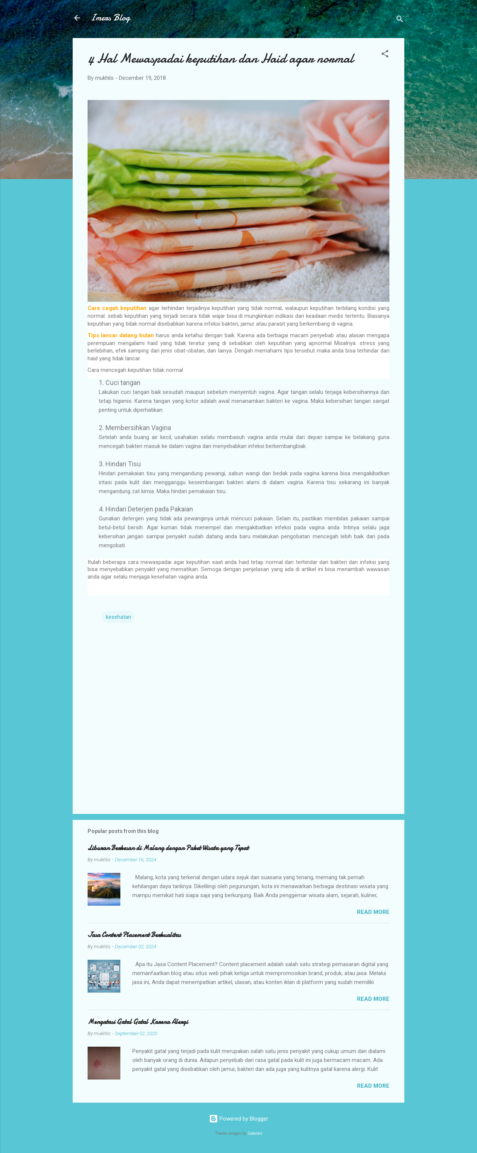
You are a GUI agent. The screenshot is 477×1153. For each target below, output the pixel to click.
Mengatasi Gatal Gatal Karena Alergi (138, 1022)
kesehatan (118, 617)
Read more (373, 912)
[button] (384, 55)
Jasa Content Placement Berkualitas (134, 935)
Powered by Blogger (238, 1118)
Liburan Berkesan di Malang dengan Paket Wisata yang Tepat (168, 848)
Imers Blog (110, 18)
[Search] (399, 20)
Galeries (254, 1133)
